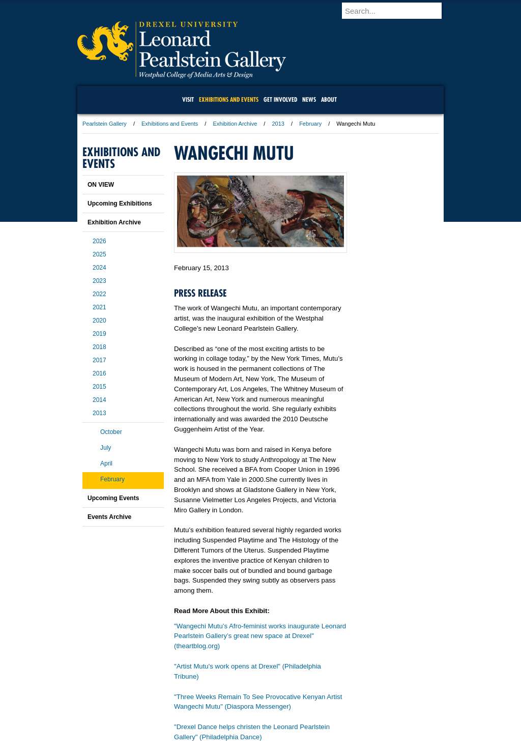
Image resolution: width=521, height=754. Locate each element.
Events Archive (109, 516)
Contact (293, 718)
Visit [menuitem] (188, 99)
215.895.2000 (348, 745)
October (111, 432)
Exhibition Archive (235, 124)
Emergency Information (252, 729)
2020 (99, 320)
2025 (99, 254)
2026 (99, 241)
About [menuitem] (329, 99)
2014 (99, 399)
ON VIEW (101, 184)
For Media (191, 718)
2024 (99, 267)
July (105, 447)
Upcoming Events (113, 498)
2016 (99, 373)
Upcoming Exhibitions (120, 203)
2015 (99, 386)
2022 (99, 294)
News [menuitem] (309, 99)
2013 (278, 124)
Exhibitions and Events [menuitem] (228, 99)
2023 (99, 280)
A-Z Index (159, 718)
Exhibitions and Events (169, 124)
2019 (99, 333)
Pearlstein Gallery (104, 124)
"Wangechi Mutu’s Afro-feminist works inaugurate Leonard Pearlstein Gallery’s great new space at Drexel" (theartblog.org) (260, 636)
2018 (99, 347)
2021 (99, 307)
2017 (99, 360)
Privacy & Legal (257, 718)
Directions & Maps (333, 718)
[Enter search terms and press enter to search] (397, 11)
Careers (221, 718)
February (310, 124)
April (106, 463)
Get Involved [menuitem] (280, 99)
